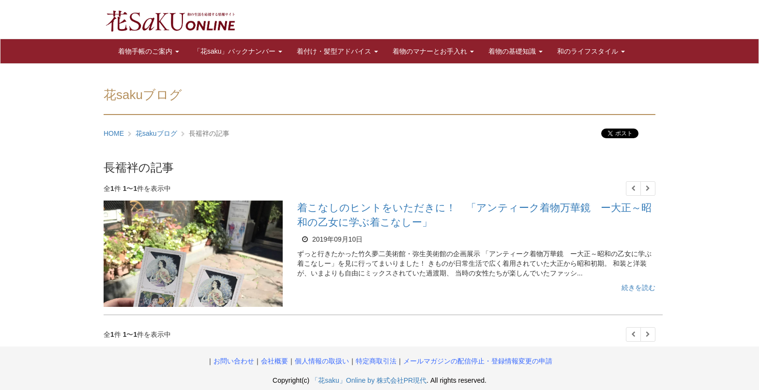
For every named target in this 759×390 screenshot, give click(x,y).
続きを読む (638, 287)
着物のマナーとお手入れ (433, 51)
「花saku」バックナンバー (238, 51)
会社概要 (274, 361)
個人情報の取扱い (322, 361)
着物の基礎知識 (515, 51)
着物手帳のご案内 (148, 51)
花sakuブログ (156, 133)
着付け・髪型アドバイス (337, 51)
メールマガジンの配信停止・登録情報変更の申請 (477, 361)
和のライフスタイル (591, 51)
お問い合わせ (233, 361)
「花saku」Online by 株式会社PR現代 (368, 380)
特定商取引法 (376, 361)
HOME (114, 133)
